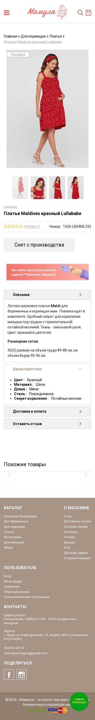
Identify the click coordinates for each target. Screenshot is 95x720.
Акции (8, 547)
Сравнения (12, 586)
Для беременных (16, 521)
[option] (20, 187)
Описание (47, 295)
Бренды (69, 542)
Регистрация (13, 581)
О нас (68, 516)
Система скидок (76, 527)
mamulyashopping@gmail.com (26, 653)
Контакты (71, 532)
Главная (12, 36)
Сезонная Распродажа (20, 516)
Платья (57, 36)
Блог (67, 547)
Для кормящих (35, 36)
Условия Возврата (77, 558)
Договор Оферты (76, 553)
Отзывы (69, 537)
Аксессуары (13, 537)
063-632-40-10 (14, 648)
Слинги (9, 532)
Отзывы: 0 (32, 226)
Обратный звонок (16, 592)
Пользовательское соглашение (26, 597)
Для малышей (14, 542)
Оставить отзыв (47, 424)
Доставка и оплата (47, 411)
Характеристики (47, 369)
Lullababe (10, 207)
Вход (7, 576)
